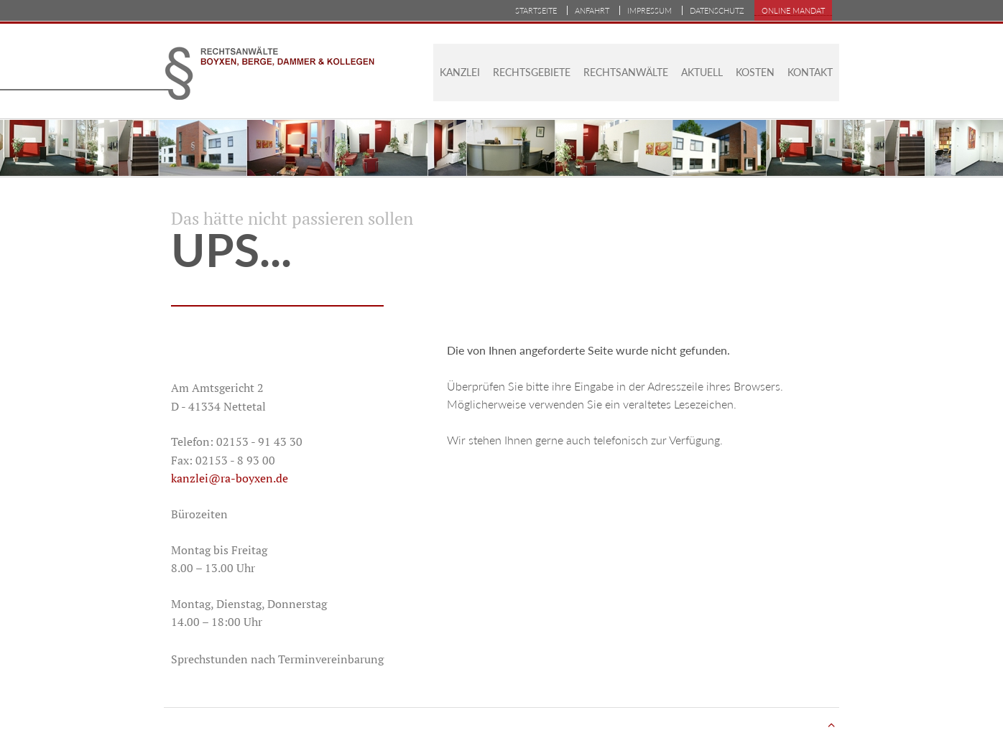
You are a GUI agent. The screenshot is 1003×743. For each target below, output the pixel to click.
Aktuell (702, 72)
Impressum (649, 10)
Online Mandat (793, 10)
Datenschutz (717, 10)
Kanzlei (460, 72)
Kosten (755, 72)
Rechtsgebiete (531, 72)
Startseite (536, 10)
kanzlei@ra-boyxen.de (229, 478)
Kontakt (810, 72)
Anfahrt (592, 10)
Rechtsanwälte (625, 72)
